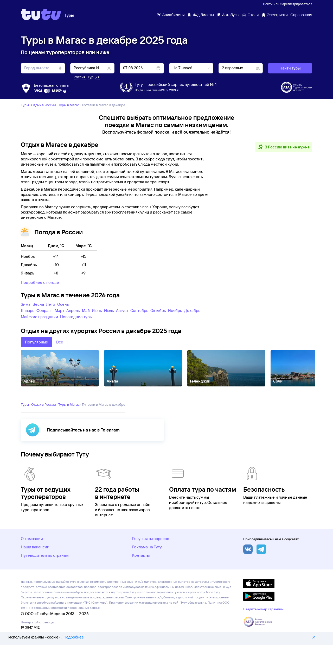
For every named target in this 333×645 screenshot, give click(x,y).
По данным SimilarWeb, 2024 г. (157, 90)
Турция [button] (94, 77)
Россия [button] (80, 77)
